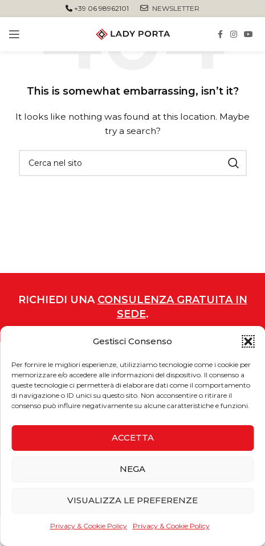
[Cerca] (133, 163)
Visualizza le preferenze (132, 500)
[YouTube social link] (248, 34)
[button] (248, 341)
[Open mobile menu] (14, 34)
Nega (132, 468)
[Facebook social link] (220, 34)
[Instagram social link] (233, 34)
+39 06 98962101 (97, 8)
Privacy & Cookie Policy (88, 525)
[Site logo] (133, 33)
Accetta (133, 437)
